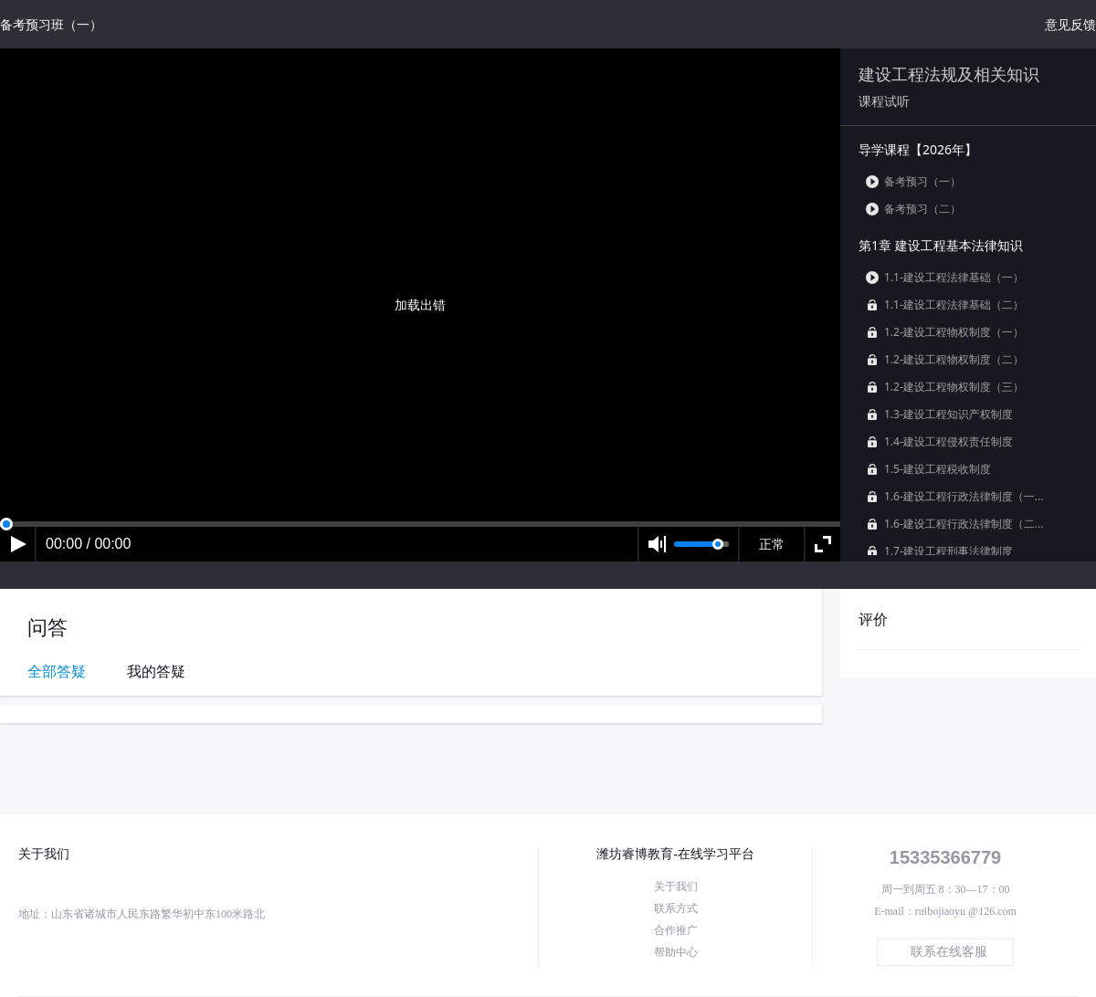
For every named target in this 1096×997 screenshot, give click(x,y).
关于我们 (676, 886)
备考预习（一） (913, 181)
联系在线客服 (949, 952)
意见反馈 (1070, 24)
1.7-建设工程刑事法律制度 (939, 551)
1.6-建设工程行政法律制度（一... (954, 496)
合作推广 (676, 930)
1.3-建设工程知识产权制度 (939, 414)
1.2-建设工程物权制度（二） (945, 359)
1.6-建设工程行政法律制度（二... (954, 523)
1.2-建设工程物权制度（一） (945, 332)
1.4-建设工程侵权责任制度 (939, 441)
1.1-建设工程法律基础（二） (945, 304)
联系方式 (676, 908)
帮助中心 (676, 952)
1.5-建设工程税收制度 (928, 469)
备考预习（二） (913, 208)
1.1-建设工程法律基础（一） (945, 277)
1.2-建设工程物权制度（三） (945, 386)
